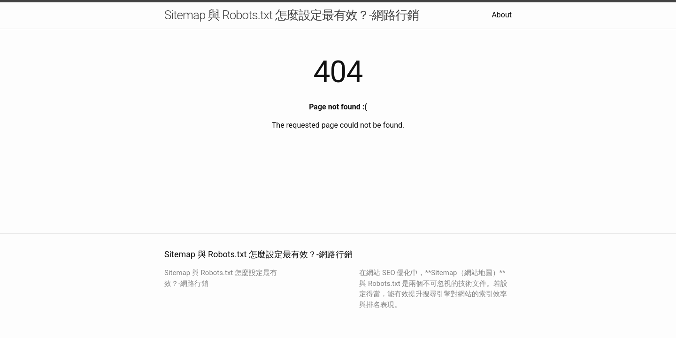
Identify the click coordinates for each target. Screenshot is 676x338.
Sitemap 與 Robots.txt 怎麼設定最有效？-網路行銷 (291, 15)
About (502, 14)
